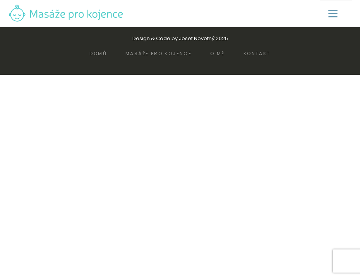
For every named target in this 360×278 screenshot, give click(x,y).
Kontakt (257, 53)
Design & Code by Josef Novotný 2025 (180, 38)
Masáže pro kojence (158, 53)
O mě (217, 53)
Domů (98, 53)
